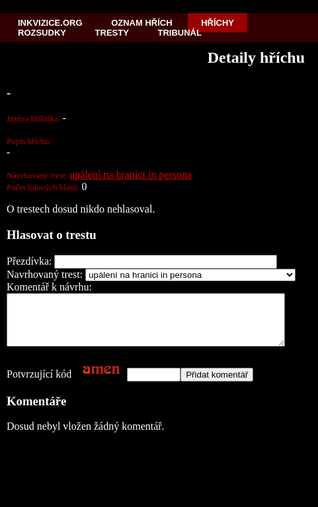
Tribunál (180, 33)
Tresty (112, 33)
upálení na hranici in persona (130, 174)
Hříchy (217, 23)
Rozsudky (42, 33)
